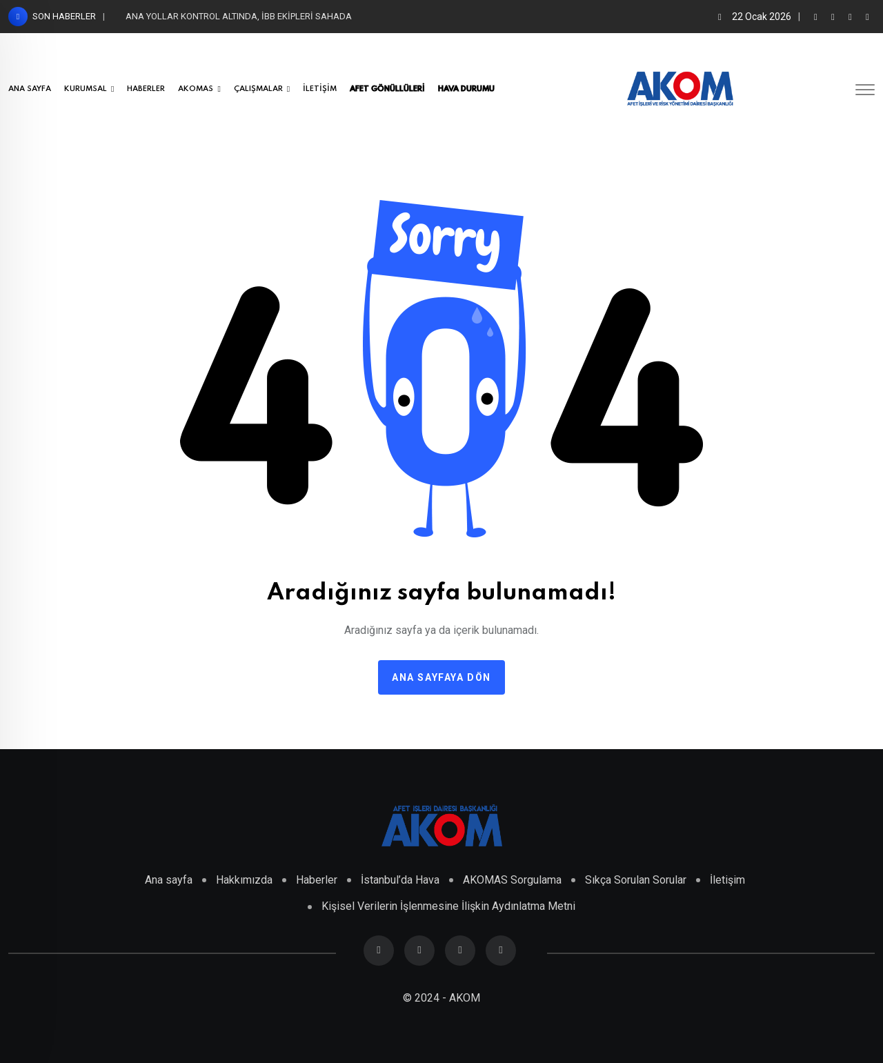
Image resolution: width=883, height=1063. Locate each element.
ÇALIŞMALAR (258, 89)
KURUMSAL (85, 89)
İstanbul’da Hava (400, 879)
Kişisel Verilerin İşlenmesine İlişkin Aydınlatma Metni (448, 906)
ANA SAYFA (29, 89)
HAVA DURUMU (466, 89)
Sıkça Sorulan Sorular (635, 879)
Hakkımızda (244, 879)
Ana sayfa (168, 879)
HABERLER (146, 89)
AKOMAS (195, 89)
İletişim (727, 879)
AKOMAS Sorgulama (512, 879)
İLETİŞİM (320, 89)
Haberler (316, 879)
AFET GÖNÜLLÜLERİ (387, 89)
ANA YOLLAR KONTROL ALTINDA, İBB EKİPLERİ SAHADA (239, 16)
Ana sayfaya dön (441, 677)
